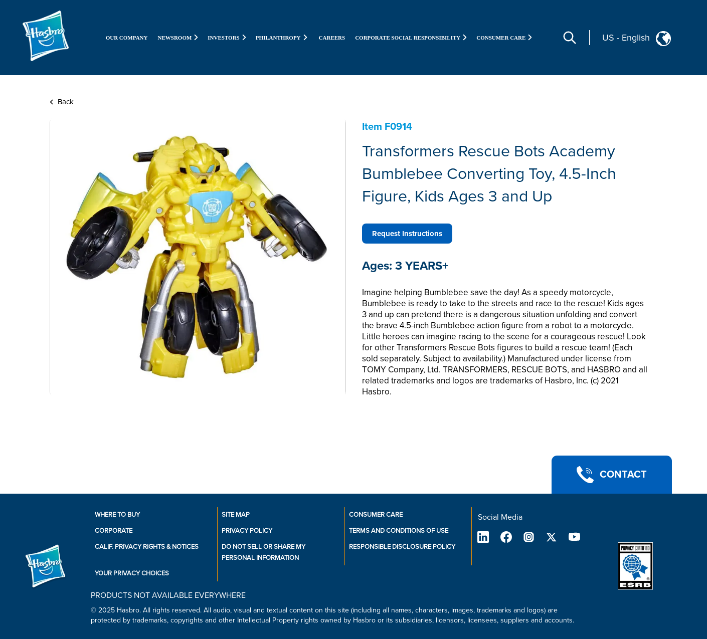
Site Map (236, 515)
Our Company (127, 38)
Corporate (113, 531)
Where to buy (117, 515)
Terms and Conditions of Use (398, 531)
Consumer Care (376, 515)
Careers (332, 38)
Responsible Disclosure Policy (402, 547)
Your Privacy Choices (132, 573)
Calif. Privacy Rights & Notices (147, 547)
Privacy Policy (247, 531)
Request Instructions (407, 233)
